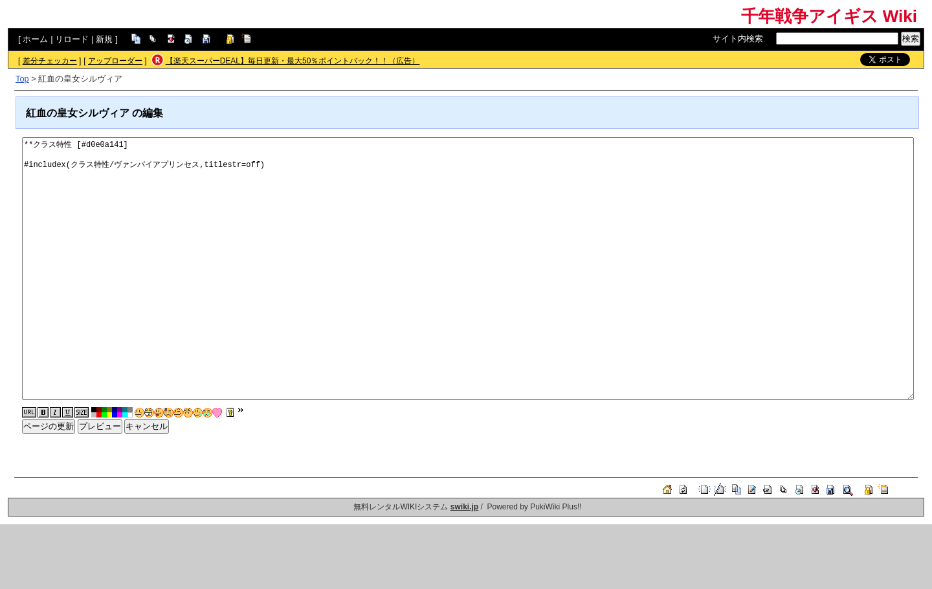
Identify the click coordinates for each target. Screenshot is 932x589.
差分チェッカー (50, 60)
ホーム (35, 39)
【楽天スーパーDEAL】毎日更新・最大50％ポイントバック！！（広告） (293, 60)
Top (22, 78)
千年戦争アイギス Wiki (829, 16)
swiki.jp (464, 506)
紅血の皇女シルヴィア (77, 112)
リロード (72, 39)
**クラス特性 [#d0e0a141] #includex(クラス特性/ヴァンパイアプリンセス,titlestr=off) (468, 268)
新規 (104, 39)
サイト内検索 (738, 38)
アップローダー (115, 60)
